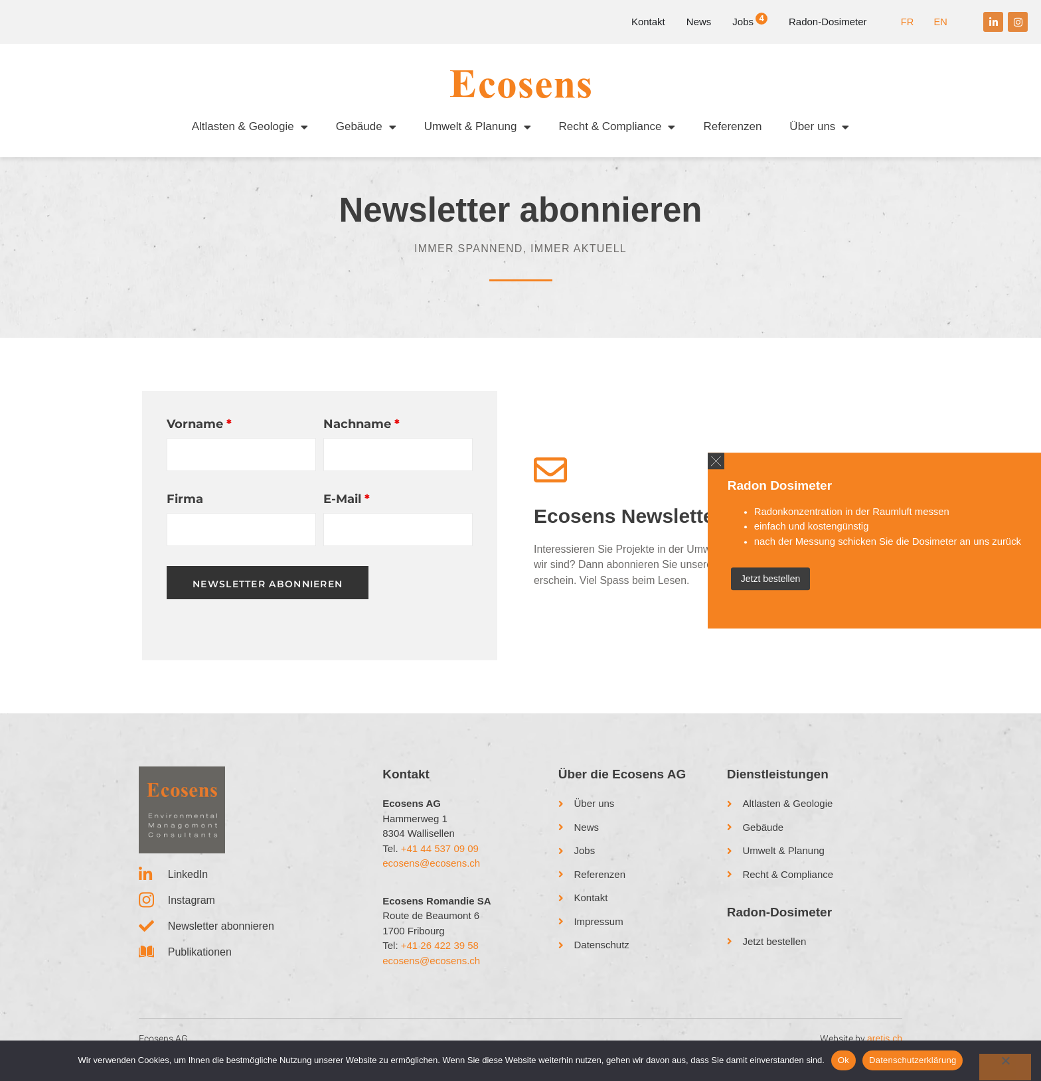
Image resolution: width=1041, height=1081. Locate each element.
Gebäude (366, 127)
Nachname (361, 436)
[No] (1005, 1067)
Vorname (199, 436)
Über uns (819, 127)
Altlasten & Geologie (250, 127)
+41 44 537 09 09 (440, 860)
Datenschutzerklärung (912, 1060)
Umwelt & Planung (477, 127)
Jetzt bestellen (750, 580)
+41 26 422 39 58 (440, 958)
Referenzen (732, 126)
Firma (185, 511)
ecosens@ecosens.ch (431, 875)
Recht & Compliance (617, 127)
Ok (843, 1060)
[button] (695, 459)
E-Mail (346, 511)
